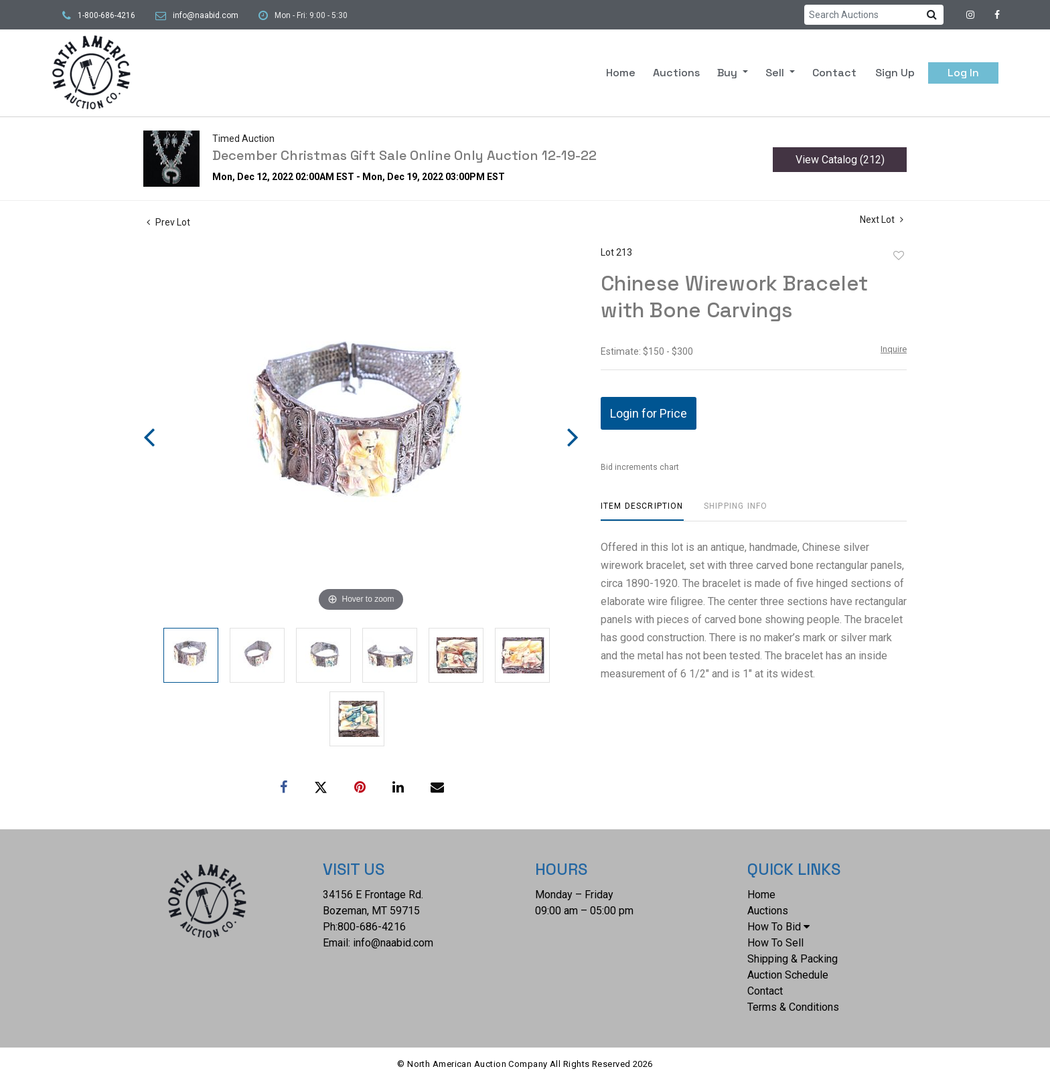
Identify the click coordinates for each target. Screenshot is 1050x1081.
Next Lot (881, 219)
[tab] (642, 511)
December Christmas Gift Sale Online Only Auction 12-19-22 (404, 155)
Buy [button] (728, 73)
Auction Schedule (787, 975)
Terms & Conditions (793, 1007)
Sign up (895, 73)
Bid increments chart (640, 467)
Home (620, 73)
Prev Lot (168, 222)
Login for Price (648, 413)
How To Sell (775, 942)
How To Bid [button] (778, 926)
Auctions (676, 73)
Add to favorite (899, 255)
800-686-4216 (372, 926)
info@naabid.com (205, 15)
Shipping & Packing (792, 958)
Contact (834, 73)
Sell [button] (776, 73)
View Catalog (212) (840, 159)
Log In (963, 73)
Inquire (894, 349)
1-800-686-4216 (106, 15)
